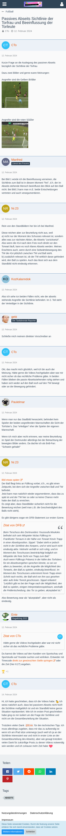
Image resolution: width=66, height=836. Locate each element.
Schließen (30, 832)
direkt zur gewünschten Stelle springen (32, 660)
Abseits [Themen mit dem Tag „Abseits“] (9, 798)
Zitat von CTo (12, 636)
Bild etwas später (10, 480)
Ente (30, 725)
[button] (4, 4)
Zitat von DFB (12, 525)
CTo (7, 31)
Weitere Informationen (13, 832)
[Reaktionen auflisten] (5, 671)
